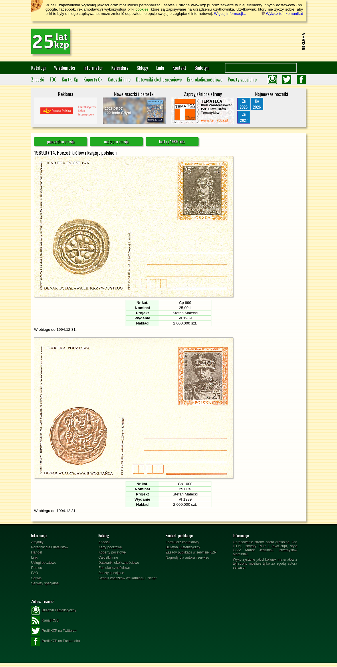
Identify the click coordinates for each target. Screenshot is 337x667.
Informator (93, 67)
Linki (160, 67)
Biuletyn (202, 67)
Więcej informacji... (230, 13)
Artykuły (37, 542)
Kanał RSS (45, 620)
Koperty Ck (93, 79)
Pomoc (36, 568)
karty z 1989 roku (172, 141)
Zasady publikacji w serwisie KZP (191, 552)
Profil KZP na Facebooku (55, 641)
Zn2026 (244, 104)
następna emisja (116, 141)
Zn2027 (244, 117)
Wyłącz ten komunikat (282, 13)
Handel (36, 552)
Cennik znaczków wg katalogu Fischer (127, 578)
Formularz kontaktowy (182, 542)
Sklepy (142, 67)
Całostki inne (119, 79)
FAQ (34, 573)
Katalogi (38, 67)
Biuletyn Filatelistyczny (183, 547)
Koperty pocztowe (112, 552)
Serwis (36, 578)
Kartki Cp (70, 79)
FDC (53, 79)
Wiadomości (64, 67)
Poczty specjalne (242, 79)
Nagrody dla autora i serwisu (187, 557)
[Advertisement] (196, 41)
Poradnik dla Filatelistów (49, 547)
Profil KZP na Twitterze (54, 631)
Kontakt (179, 67)
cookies (142, 9)
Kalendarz (119, 67)
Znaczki (37, 79)
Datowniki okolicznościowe (159, 79)
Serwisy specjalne (45, 583)
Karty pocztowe (110, 547)
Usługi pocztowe (43, 563)
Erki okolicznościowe (204, 79)
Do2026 (257, 104)
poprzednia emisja (60, 141)
